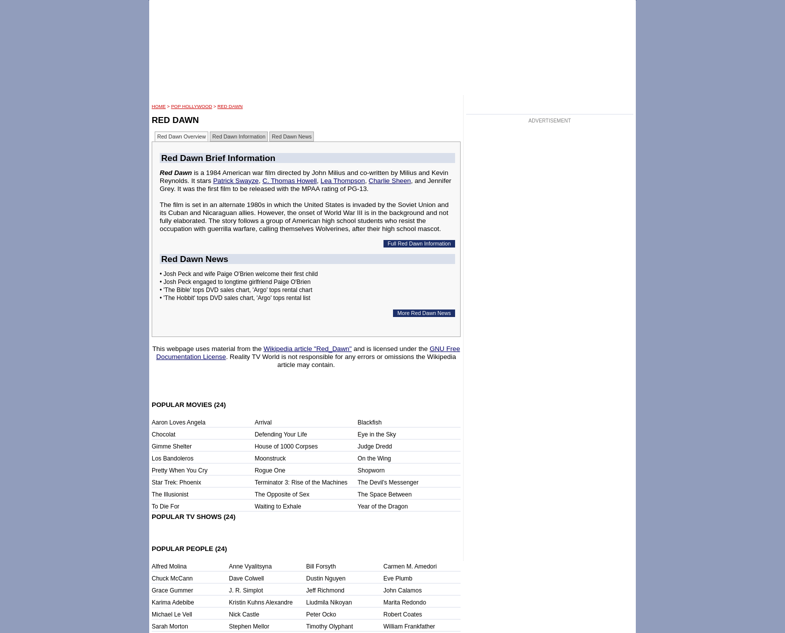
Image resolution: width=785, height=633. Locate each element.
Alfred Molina (169, 566)
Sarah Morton (170, 626)
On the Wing (374, 458)
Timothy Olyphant (329, 626)
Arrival (263, 422)
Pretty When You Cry (179, 470)
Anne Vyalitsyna (250, 566)
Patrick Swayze (236, 180)
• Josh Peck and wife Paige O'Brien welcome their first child (239, 274)
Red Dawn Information (238, 137)
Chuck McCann (172, 578)
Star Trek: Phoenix (176, 482)
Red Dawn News (291, 137)
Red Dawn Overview (181, 137)
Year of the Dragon (382, 506)
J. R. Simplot (246, 590)
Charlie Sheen (389, 180)
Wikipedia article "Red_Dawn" (307, 348)
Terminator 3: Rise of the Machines (301, 482)
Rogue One (270, 470)
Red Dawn (229, 106)
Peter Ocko (321, 614)
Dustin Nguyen (326, 578)
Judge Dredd (374, 446)
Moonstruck (270, 458)
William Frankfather (409, 626)
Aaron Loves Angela (178, 422)
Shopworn (370, 470)
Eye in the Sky (376, 434)
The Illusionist (170, 494)
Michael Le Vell (172, 614)
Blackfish (369, 422)
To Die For (165, 506)
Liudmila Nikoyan (329, 602)
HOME (159, 106)
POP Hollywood (191, 106)
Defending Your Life (281, 434)
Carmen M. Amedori (410, 566)
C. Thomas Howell (289, 180)
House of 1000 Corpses (286, 446)
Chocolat (163, 434)
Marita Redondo (404, 602)
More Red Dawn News (424, 313)
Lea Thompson (342, 180)
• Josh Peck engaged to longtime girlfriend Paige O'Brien (235, 282)
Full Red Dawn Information (419, 243)
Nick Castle (244, 614)
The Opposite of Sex (282, 494)
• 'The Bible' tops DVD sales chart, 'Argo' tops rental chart (236, 290)
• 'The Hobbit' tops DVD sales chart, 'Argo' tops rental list (235, 298)
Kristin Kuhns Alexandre (260, 602)
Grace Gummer (172, 590)
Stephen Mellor (249, 626)
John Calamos (402, 590)
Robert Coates (402, 614)
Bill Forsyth (321, 566)
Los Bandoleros (172, 458)
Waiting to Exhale (278, 506)
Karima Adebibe (173, 602)
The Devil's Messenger (388, 482)
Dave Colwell (246, 578)
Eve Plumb (398, 578)
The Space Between (384, 494)
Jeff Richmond (325, 590)
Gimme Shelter (172, 446)
